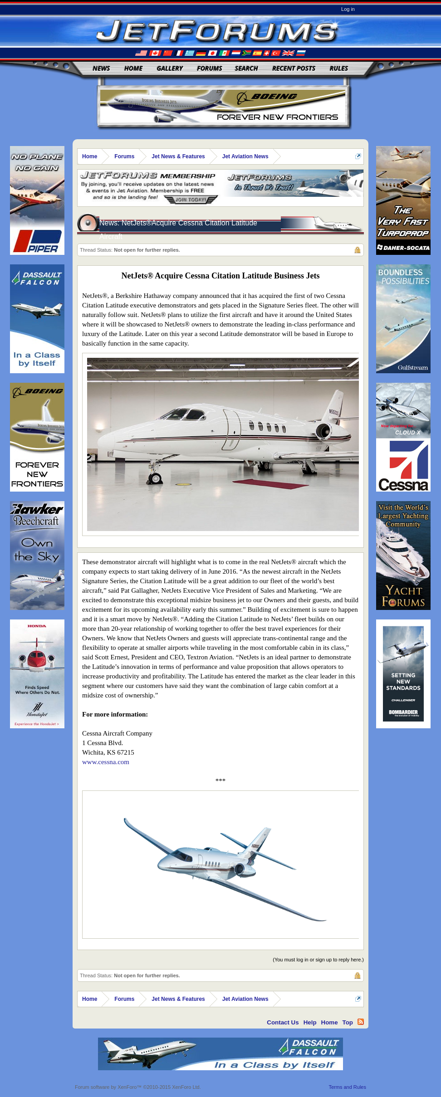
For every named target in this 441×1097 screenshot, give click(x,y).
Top (348, 1022)
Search (246, 68)
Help (310, 1022)
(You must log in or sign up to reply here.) (318, 959)
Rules (339, 68)
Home (133, 68)
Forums (209, 68)
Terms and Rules (347, 1087)
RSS (361, 1022)
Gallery (170, 68)
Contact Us (283, 1022)
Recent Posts (293, 68)
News (101, 68)
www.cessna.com (105, 761)
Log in (348, 9)
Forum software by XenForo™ (138, 1087)
